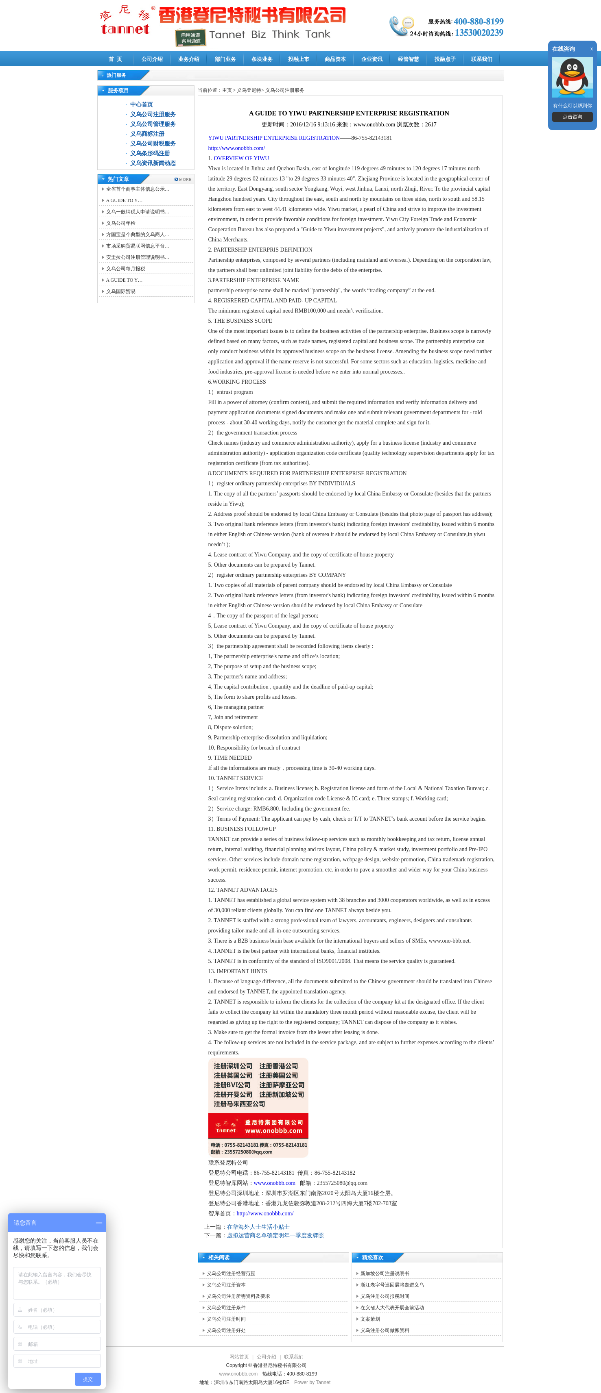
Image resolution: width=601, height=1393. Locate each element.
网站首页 (239, 1357)
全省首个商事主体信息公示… (138, 189)
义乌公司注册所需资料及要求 (238, 1296)
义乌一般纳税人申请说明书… (138, 212)
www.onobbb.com (275, 1183)
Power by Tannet (312, 1382)
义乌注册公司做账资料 (385, 1330)
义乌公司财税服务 (153, 144)
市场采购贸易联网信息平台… (138, 246)
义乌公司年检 (120, 223)
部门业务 (225, 59)
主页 (227, 90)
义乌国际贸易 (120, 291)
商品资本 (335, 59)
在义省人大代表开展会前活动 (392, 1307)
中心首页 (141, 105)
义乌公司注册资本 (226, 1285)
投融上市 (298, 59)
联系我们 (481, 59)
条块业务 (262, 59)
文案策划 (370, 1319)
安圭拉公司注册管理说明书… (138, 257)
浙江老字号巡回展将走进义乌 (392, 1285)
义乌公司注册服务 (153, 114)
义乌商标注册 (147, 134)
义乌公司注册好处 (226, 1330)
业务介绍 (188, 59)
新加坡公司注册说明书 (385, 1273)
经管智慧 (408, 59)
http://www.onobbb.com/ (236, 148)
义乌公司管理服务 (153, 124)
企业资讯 (371, 59)
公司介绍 (152, 59)
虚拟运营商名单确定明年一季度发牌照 (275, 1235)
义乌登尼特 (249, 90)
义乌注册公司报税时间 (385, 1296)
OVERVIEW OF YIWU (241, 158)
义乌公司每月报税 (125, 269)
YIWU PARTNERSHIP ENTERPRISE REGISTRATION (274, 138)
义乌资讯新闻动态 (153, 163)
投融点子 (445, 59)
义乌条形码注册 (150, 153)
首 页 (115, 59)
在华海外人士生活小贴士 (258, 1227)
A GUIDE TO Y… (124, 200)
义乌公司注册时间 (226, 1319)
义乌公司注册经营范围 (231, 1273)
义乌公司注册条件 (226, 1307)
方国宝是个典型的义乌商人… (138, 234)
